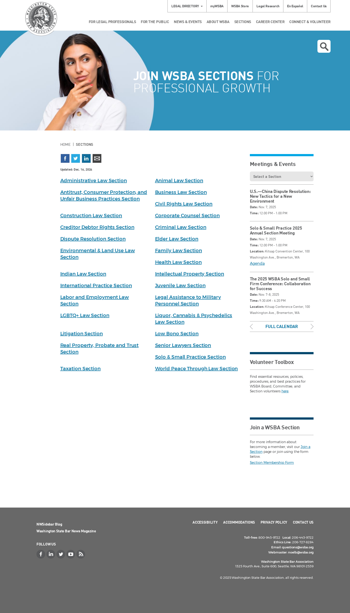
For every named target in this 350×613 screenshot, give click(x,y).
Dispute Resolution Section (93, 239)
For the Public (155, 21)
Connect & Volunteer (310, 21)
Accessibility (205, 522)
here (285, 391)
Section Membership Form (272, 462)
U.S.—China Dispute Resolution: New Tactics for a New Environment (280, 196)
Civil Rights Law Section (184, 204)
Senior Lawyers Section (183, 345)
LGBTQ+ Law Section (84, 315)
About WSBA (218, 21)
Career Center (270, 21)
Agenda (257, 263)
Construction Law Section (91, 215)
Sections (242, 21)
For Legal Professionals (112, 21)
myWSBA (217, 6)
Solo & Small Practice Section (190, 357)
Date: (254, 207)
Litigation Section (81, 334)
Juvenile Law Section (180, 285)
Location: (257, 251)
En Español (295, 6)
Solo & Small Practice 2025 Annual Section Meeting (276, 230)
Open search (324, 46)
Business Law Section (181, 192)
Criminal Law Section (180, 227)
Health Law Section (178, 262)
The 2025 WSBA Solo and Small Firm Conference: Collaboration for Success (280, 283)
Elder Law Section (176, 239)
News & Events (188, 21)
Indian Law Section (83, 274)
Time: (254, 213)
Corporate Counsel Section (187, 215)
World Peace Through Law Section (196, 368)
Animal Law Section (179, 180)
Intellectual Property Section (189, 274)
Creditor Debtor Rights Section (97, 227)
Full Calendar (281, 326)
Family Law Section (178, 250)
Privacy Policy (274, 522)
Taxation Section (80, 368)
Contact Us (319, 6)
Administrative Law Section (93, 180)
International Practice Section (96, 285)
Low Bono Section (177, 334)
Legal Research (268, 6)
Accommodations (239, 522)
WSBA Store (240, 6)
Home (65, 144)
